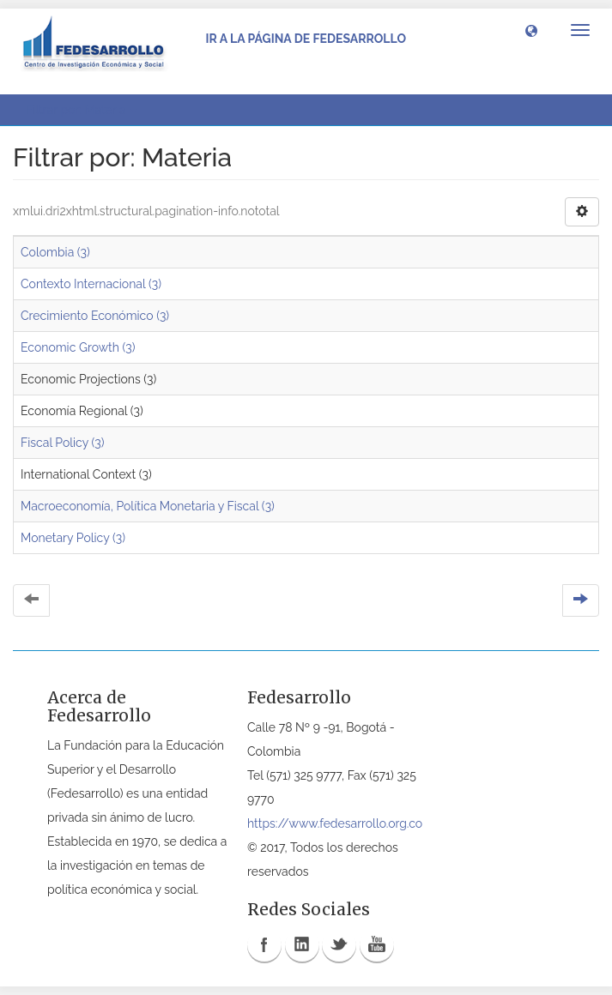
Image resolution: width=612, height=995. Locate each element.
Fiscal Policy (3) (62, 442)
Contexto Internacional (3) (91, 284)
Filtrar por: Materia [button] (81, 110)
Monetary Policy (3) (73, 538)
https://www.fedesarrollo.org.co (334, 823)
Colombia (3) (55, 252)
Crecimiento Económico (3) (95, 316)
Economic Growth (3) (78, 347)
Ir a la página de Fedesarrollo (305, 38)
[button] (531, 30)
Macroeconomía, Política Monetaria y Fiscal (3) (148, 506)
